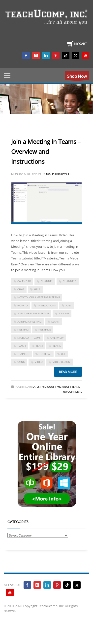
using (21, 361)
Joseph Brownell (58, 173)
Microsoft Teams (28, 337)
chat (20, 289)
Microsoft (49, 386)
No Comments (72, 391)
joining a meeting (29, 321)
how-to (22, 305)
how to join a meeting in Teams (38, 297)
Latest (36, 386)
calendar (24, 281)
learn (55, 321)
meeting (23, 329)
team (39, 345)
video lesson (61, 361)
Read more (68, 372)
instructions (47, 305)
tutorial (45, 353)
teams (57, 345)
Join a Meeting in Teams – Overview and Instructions (46, 151)
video (39, 361)
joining (64, 313)
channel (47, 281)
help (37, 289)
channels (69, 281)
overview (56, 337)
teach (21, 345)
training (23, 353)
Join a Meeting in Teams (33, 313)
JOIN (68, 305)
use (63, 353)
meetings (44, 329)
